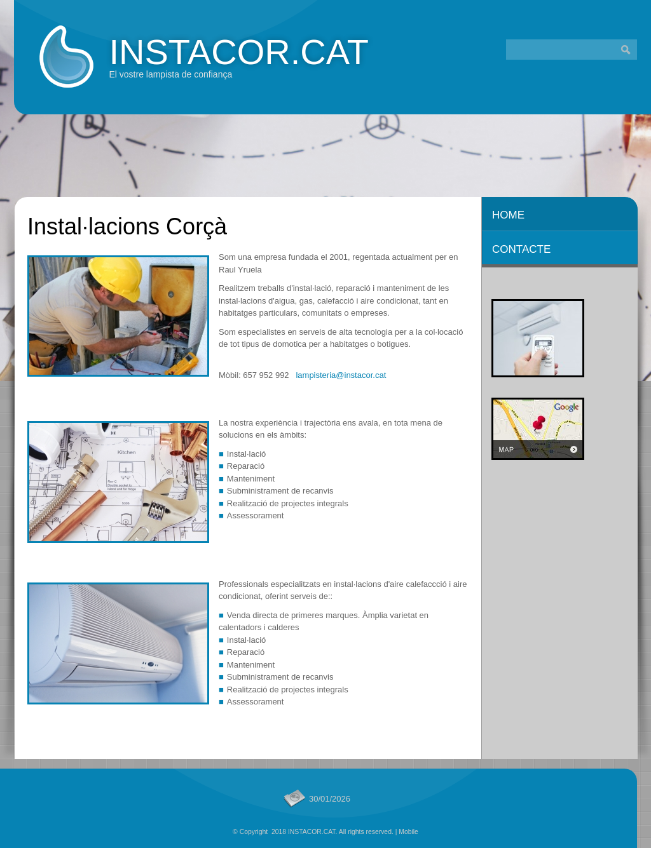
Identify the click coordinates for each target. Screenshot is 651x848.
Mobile (408, 831)
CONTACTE (521, 249)
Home (508, 215)
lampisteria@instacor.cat (341, 375)
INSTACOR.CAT (239, 52)
